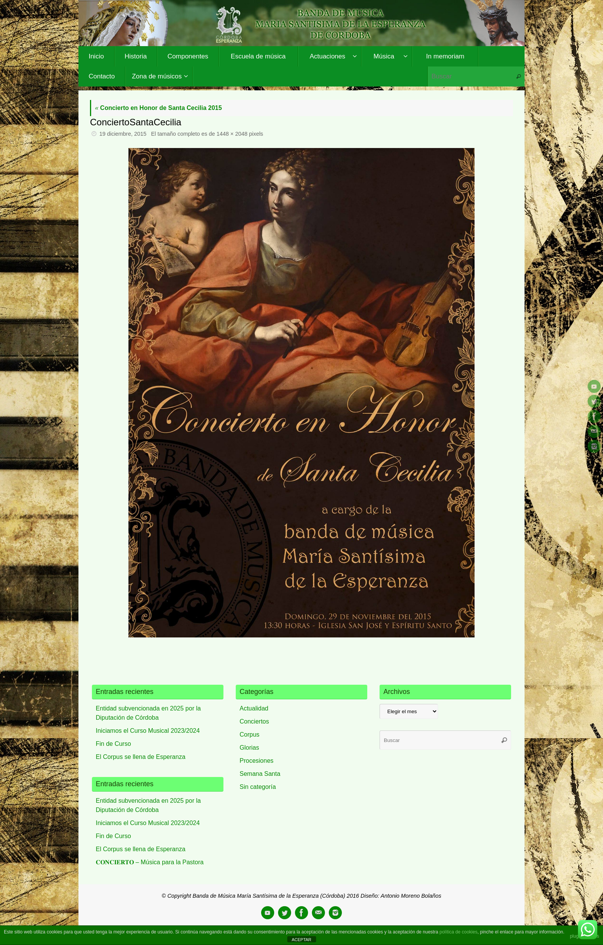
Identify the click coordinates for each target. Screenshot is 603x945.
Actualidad (254, 708)
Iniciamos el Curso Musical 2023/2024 (148, 730)
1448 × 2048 (232, 134)
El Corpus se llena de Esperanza (140, 757)
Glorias (249, 747)
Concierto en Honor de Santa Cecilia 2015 (158, 108)
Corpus (250, 734)
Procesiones (256, 760)
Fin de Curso (113, 743)
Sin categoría (258, 787)
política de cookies (459, 932)
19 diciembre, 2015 (122, 134)
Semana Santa (260, 773)
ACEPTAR (301, 939)
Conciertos (254, 721)
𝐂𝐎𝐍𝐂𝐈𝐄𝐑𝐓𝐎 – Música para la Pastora (149, 862)
